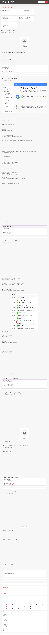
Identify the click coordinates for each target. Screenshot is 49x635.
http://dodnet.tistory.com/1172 (6, 352)
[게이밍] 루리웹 (5, 613)
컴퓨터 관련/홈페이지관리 (4, 32)
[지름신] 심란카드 (5, 626)
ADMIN (36, 1)
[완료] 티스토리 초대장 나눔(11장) (6, 68)
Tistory (24, 633)
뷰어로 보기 (3, 13)
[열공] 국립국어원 (5, 616)
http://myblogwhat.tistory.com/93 (7, 351)
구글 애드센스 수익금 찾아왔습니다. (9, 576)
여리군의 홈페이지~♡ (9, 2)
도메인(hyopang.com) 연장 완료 (8, 484)
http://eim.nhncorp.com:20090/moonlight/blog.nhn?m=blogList (11, 290)
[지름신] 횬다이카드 (5, 625)
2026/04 (24, 596)
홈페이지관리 (9, 226)
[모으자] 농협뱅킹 (5, 614)
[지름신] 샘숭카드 (5, 621)
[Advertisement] (24, 212)
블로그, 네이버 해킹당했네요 (9, 78)
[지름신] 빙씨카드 (5, 620)
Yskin (18, 633)
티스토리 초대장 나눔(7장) (8, 30)
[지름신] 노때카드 (5, 619)
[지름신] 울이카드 (5, 624)
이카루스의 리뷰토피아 (6, 618)
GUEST (29, 1)
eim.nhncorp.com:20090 (5, 67)
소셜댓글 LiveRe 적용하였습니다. (6, 71)
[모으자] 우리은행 (5, 615)
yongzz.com (30, 633)
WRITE (32, 1)
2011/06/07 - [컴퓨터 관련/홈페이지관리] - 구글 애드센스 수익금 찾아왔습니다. (13, 544)
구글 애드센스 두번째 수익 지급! (7, 232)
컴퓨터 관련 (4, 226)
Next (28, 581)
